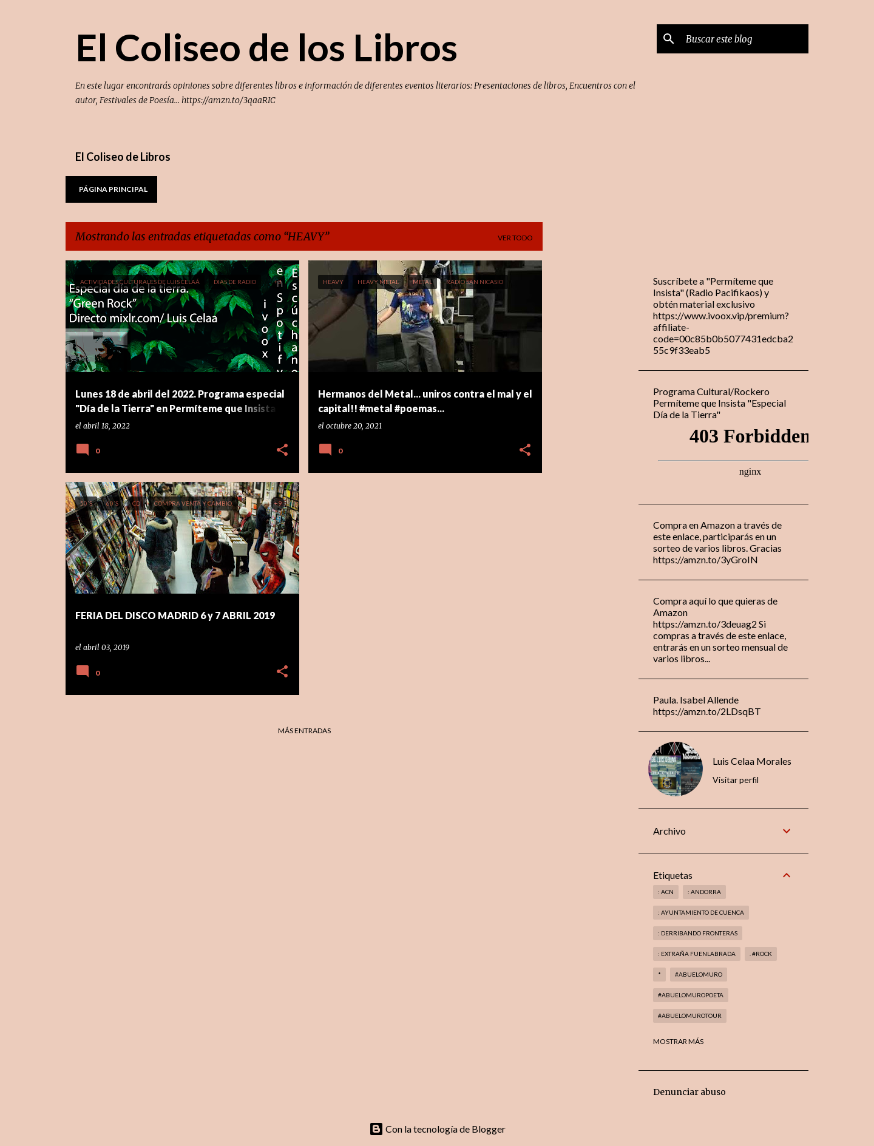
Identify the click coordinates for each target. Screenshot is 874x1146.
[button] (282, 450)
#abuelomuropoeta (690, 995)
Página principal (113, 189)
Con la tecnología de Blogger (437, 1128)
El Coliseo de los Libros (266, 46)
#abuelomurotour (690, 1015)
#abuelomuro (698, 974)
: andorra (704, 891)
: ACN (666, 891)
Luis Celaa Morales (752, 761)
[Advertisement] (590, 442)
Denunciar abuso (689, 1092)
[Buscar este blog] (744, 38)
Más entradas (304, 730)
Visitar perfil (736, 780)
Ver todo (515, 237)
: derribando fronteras (697, 933)
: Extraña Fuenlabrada (697, 953)
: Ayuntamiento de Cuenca (701, 912)
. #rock (761, 953)
